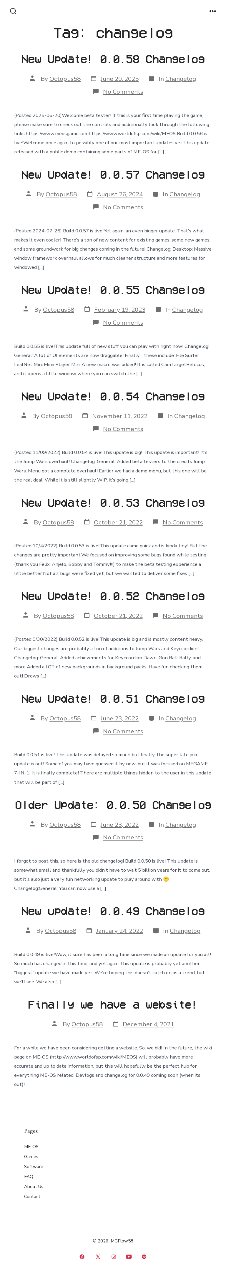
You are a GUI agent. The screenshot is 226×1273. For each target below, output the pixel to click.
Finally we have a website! (113, 1004)
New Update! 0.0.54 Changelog (113, 396)
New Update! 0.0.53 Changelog (113, 502)
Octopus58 (65, 79)
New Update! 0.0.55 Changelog (113, 289)
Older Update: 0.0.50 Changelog (113, 804)
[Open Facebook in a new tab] (82, 1256)
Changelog (180, 79)
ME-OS (31, 1147)
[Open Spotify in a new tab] (144, 1256)
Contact (32, 1197)
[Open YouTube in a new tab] (129, 1256)
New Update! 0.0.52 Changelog (113, 596)
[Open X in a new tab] (98, 1256)
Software (33, 1167)
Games (31, 1157)
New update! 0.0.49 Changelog (113, 910)
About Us (33, 1187)
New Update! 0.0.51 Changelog (113, 698)
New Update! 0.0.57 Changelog (113, 174)
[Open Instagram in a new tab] (114, 1256)
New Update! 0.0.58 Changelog (113, 58)
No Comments (123, 92)
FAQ (28, 1177)
